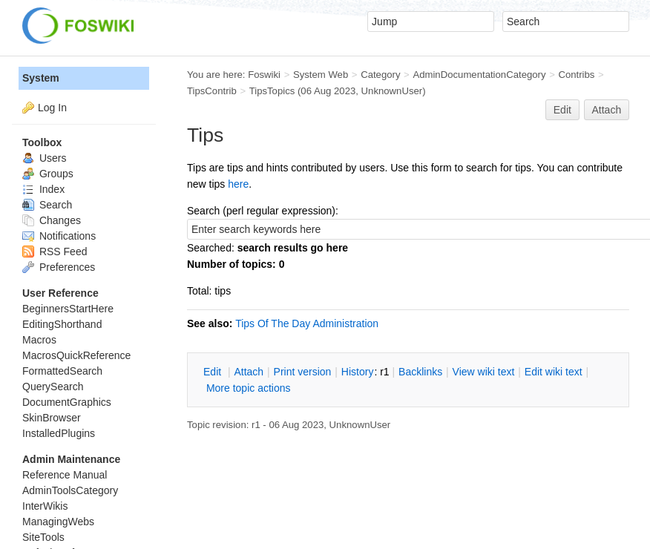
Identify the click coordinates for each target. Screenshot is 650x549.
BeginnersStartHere (68, 309)
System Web (320, 74)
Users (44, 158)
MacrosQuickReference (76, 355)
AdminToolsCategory (70, 490)
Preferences (58, 267)
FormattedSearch (62, 371)
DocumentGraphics (66, 402)
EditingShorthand (62, 324)
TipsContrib (212, 90)
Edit (562, 110)
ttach (248, 372)
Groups (47, 174)
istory (357, 372)
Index (43, 189)
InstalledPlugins (58, 433)
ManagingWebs (58, 521)
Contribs (576, 74)
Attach (607, 110)
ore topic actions (248, 388)
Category (380, 74)
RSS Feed (54, 251)
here (238, 184)
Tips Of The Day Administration (306, 323)
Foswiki (264, 74)
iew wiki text (484, 372)
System (40, 78)
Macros (39, 340)
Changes (51, 220)
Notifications (59, 236)
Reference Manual (64, 475)
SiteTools (43, 537)
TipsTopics (272, 90)
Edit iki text (553, 372)
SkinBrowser (51, 418)
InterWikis (45, 506)
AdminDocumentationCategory (479, 74)
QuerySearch (52, 386)
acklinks (420, 372)
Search (47, 205)
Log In (52, 108)
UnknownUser (392, 90)
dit (213, 372)
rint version (303, 372)
